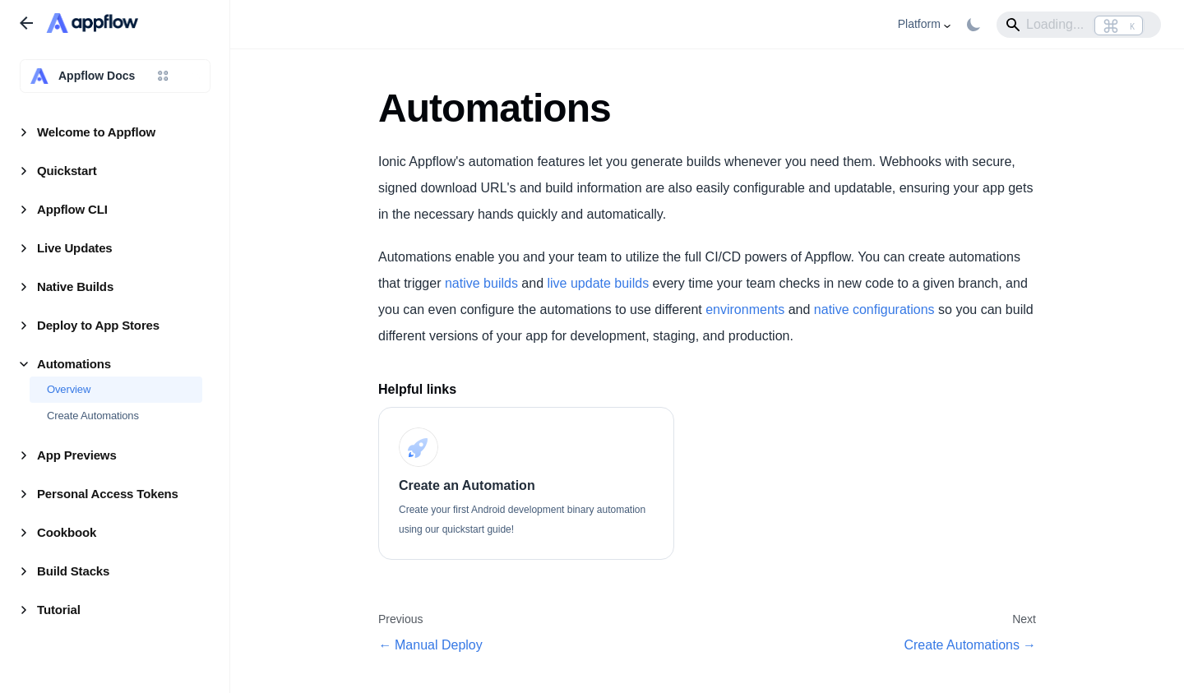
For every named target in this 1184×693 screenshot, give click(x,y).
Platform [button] (919, 23)
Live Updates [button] (75, 248)
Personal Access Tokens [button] (107, 494)
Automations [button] (74, 364)
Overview (68, 389)
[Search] (1079, 25)
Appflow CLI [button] (72, 209)
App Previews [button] (77, 455)
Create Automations (93, 415)
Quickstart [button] (67, 171)
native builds (481, 283)
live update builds (598, 283)
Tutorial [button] (59, 610)
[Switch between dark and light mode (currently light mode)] (973, 24)
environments (744, 309)
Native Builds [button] (75, 286)
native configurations (874, 309)
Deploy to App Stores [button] (98, 325)
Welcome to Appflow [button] (96, 132)
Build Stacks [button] (73, 571)
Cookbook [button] (66, 532)
